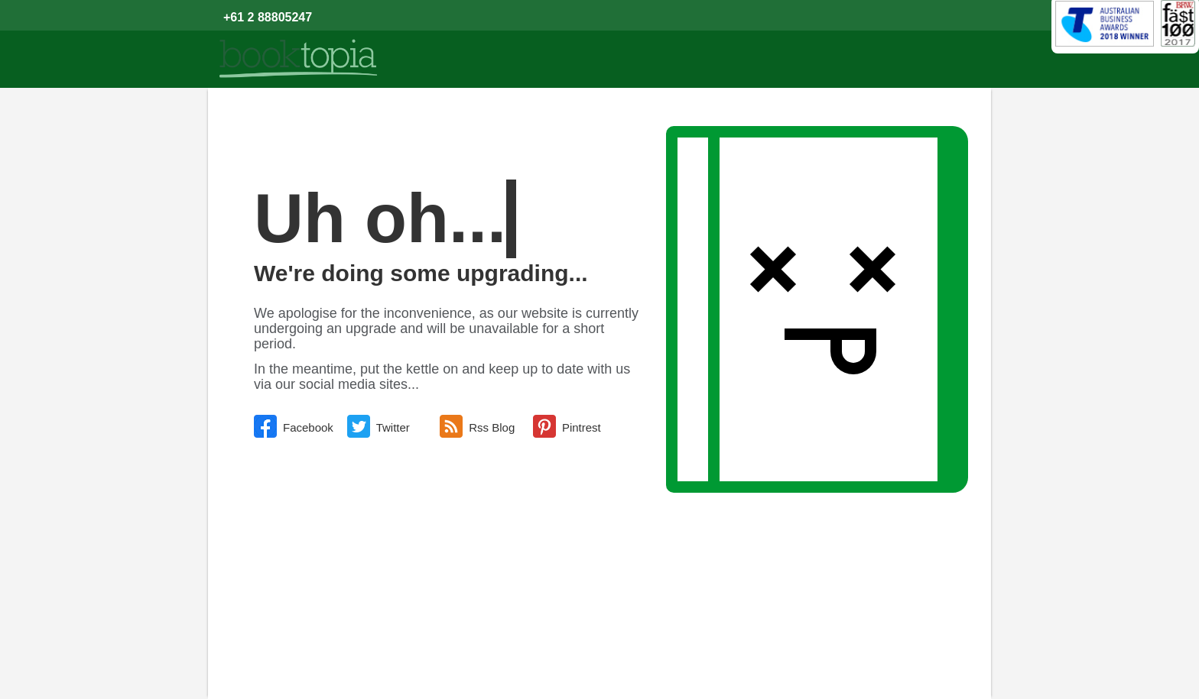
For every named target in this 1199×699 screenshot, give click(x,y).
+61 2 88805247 (267, 17)
